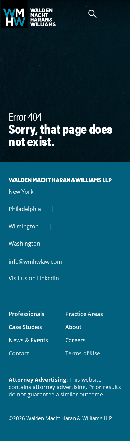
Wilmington (24, 226)
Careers (75, 340)
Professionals (26, 314)
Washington (24, 243)
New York (21, 191)
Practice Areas (84, 314)
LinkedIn (48, 278)
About (73, 327)
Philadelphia (25, 209)
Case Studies (25, 327)
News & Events (28, 340)
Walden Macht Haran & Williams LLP (65, 14)
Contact (19, 353)
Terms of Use (82, 353)
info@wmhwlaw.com (35, 261)
